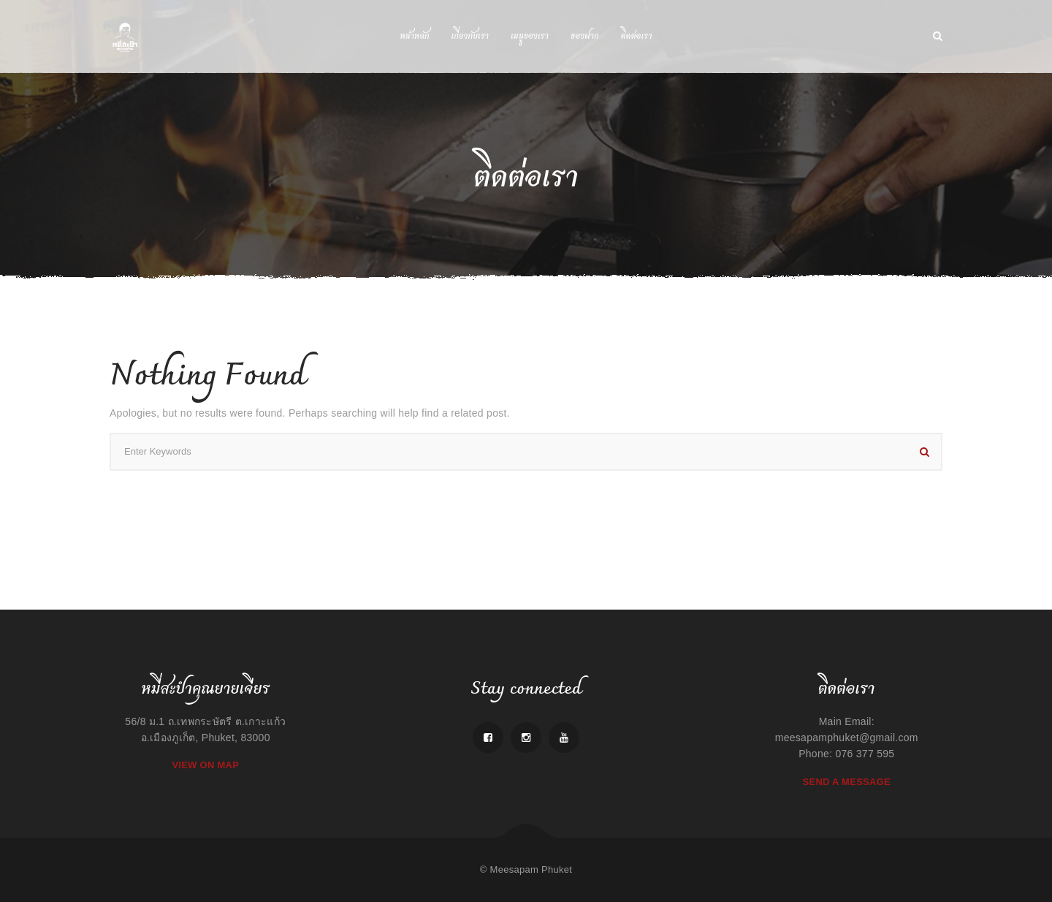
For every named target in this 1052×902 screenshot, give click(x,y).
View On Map (205, 764)
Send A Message (847, 781)
